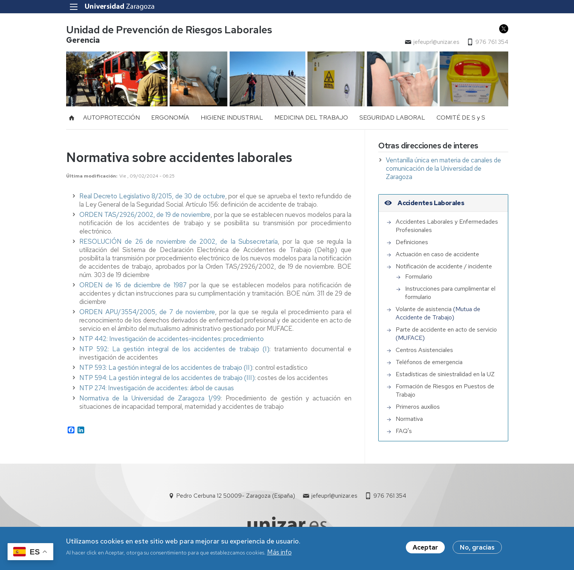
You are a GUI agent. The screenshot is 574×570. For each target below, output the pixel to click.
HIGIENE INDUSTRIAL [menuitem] (232, 117)
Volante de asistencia (424, 309)
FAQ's (404, 431)
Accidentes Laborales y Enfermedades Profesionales (447, 226)
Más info (279, 553)
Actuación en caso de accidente (437, 254)
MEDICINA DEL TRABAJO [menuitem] (311, 117)
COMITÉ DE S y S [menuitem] (460, 117)
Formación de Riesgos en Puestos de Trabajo (445, 390)
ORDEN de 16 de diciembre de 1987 (133, 285)
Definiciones (412, 242)
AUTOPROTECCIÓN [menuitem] (111, 117)
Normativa (409, 419)
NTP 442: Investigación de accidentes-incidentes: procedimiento (172, 339)
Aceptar (425, 548)
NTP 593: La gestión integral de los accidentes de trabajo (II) (165, 367)
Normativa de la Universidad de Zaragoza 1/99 (150, 398)
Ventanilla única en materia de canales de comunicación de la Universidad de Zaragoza (443, 168)
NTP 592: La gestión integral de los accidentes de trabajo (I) (174, 349)
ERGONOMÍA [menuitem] (170, 117)
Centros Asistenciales (424, 350)
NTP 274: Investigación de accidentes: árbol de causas (157, 388)
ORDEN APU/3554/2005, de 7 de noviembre (147, 312)
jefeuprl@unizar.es (436, 42)
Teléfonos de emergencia (429, 362)
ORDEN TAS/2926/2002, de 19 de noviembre (145, 214)
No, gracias (477, 548)
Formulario (418, 276)
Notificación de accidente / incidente (444, 266)
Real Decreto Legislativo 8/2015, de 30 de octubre (152, 196)
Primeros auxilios (418, 407)
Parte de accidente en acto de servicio (446, 329)
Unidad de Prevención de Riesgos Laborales (169, 29)
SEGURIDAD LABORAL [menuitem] (392, 117)
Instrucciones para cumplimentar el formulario (450, 293)
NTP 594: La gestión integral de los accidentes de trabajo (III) (167, 378)
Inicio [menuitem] (71, 117)
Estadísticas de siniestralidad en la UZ (445, 374)
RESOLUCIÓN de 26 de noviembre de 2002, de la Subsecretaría (178, 241)
